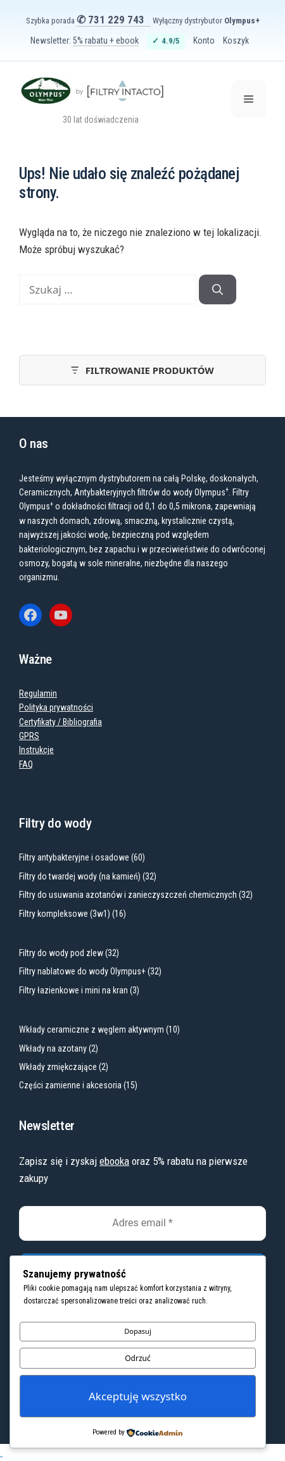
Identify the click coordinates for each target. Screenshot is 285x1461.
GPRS (29, 736)
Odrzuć (138, 1358)
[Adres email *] (142, 1223)
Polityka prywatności (56, 707)
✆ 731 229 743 (110, 19)
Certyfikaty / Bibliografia (60, 722)
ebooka (114, 1161)
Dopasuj (137, 1331)
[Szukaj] (217, 290)
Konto (204, 40)
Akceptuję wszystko (138, 1396)
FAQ (26, 764)
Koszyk (236, 40)
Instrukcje (36, 750)
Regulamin (38, 693)
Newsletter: (84, 40)
